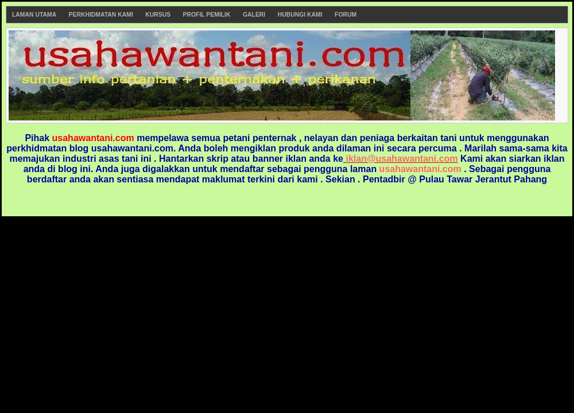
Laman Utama (34, 14)
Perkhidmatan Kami (101, 14)
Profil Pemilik (207, 14)
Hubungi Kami (300, 14)
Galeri (254, 14)
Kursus (157, 14)
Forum (345, 14)
